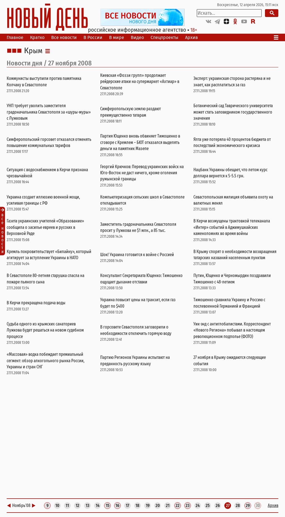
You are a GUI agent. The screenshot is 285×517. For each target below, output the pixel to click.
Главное (15, 37)
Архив (191, 37)
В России (92, 37)
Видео (137, 37)
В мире (116, 37)
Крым (33, 51)
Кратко (37, 37)
